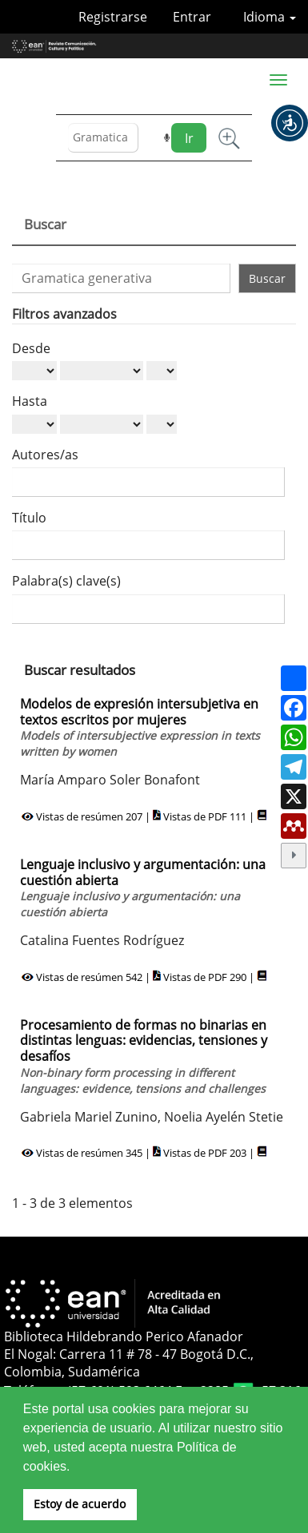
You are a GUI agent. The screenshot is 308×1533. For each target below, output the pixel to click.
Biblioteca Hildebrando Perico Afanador (123, 1336)
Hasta (29, 401)
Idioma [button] (269, 17)
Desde (31, 348)
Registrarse (112, 17)
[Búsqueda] (103, 138)
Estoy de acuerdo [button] (80, 1503)
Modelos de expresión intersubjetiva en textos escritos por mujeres (140, 727)
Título (29, 517)
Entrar (192, 17)
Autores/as (45, 454)
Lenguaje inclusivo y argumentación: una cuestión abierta (143, 887)
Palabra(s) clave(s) (66, 581)
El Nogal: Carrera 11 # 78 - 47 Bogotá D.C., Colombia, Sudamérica (129, 1362)
